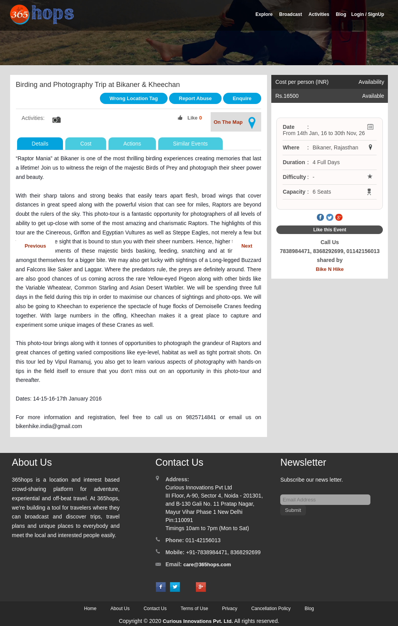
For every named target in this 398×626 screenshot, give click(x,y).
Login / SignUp (367, 14)
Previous (35, 246)
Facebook (321, 218)
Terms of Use (194, 608)
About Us (119, 608)
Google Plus (339, 218)
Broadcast (290, 14)
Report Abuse (195, 98)
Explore (263, 14)
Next (246, 246)
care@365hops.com (207, 564)
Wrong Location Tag (134, 98)
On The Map (236, 122)
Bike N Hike (330, 269)
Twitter (329, 218)
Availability (371, 82)
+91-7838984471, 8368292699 (223, 552)
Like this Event (329, 229)
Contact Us (154, 608)
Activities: (33, 118)
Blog (341, 14)
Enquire (242, 98)
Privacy (229, 608)
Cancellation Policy (270, 608)
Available (373, 96)
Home (90, 608)
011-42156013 (202, 540)
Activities (319, 14)
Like (192, 118)
